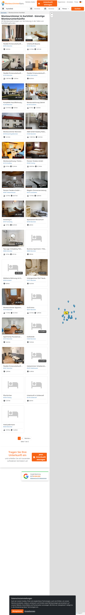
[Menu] (81, 2)
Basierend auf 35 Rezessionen (38, 478)
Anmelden (70, 2)
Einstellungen (30, 611)
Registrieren (61, 2)
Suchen (78, 9)
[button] (27, 438)
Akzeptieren (17, 611)
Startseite (4, 12)
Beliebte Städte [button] (30, 2)
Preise (76, 2)
